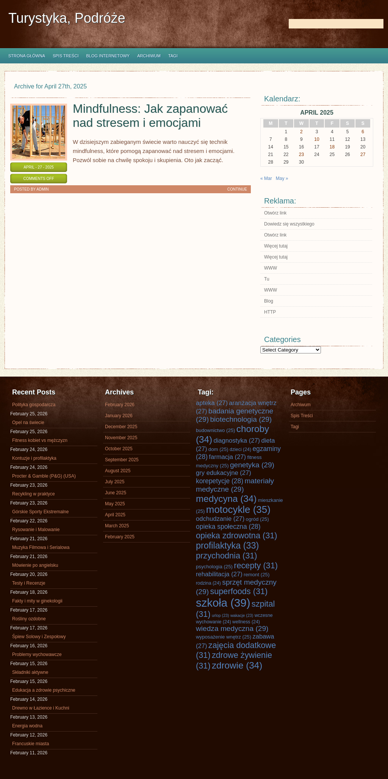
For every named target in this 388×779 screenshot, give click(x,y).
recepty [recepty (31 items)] (256, 565)
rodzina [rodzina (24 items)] (208, 583)
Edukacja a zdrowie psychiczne (43, 690)
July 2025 (114, 481)
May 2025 (115, 503)
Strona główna (26, 56)
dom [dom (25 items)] (218, 449)
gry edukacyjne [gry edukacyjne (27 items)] (223, 472)
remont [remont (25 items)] (256, 574)
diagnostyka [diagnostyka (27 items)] (236, 440)
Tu (266, 279)
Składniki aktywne (30, 672)
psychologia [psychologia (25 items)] (214, 566)
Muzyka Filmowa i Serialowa (40, 547)
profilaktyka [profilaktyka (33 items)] (227, 545)
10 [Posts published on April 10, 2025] (316, 139)
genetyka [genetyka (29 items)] (252, 465)
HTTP (270, 312)
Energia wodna (27, 726)
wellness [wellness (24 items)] (246, 621)
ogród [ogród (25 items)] (257, 519)
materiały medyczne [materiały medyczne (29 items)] (235, 485)
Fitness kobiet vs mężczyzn (39, 440)
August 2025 (117, 470)
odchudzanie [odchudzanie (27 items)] (220, 518)
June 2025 (115, 492)
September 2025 (122, 459)
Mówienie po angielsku (35, 565)
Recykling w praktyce (33, 494)
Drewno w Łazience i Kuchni (40, 708)
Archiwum (149, 56)
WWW (270, 268)
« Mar (266, 178)
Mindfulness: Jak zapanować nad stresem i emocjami (150, 115)
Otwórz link (275, 213)
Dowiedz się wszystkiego (289, 224)
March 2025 (117, 525)
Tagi (173, 56)
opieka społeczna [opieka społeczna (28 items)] (228, 526)
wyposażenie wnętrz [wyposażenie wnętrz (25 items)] (223, 637)
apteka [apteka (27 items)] (212, 403)
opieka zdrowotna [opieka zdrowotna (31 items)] (236, 535)
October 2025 (119, 448)
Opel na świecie (28, 422)
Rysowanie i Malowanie (35, 529)
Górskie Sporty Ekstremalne (40, 511)
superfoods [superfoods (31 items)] (239, 591)
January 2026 (119, 415)
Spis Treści (65, 56)
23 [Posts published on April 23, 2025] (301, 154)
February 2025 (120, 536)
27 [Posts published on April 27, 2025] (362, 154)
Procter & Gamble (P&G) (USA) (44, 476)
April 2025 (115, 514)
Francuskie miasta (30, 743)
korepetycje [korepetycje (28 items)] (219, 481)
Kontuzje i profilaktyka (34, 458)
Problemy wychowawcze (37, 654)
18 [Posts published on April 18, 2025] (332, 147)
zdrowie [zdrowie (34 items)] (237, 665)
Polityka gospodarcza (33, 404)
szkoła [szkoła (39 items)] (223, 602)
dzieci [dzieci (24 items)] (240, 449)
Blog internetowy (108, 56)
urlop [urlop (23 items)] (220, 615)
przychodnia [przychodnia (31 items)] (226, 555)
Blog (268, 301)
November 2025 (121, 437)
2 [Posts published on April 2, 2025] (301, 131)
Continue (237, 189)
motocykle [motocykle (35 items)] (238, 509)
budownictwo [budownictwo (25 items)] (215, 430)
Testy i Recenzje (28, 583)
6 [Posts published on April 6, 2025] (362, 131)
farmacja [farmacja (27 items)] (227, 456)
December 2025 (121, 426)
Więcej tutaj (276, 246)
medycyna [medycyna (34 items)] (226, 499)
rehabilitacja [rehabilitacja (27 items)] (219, 574)
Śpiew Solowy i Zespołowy (39, 636)
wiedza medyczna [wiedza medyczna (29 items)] (232, 628)
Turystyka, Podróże (66, 18)
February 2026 (120, 404)
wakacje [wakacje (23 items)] (241, 615)
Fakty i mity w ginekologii (37, 601)
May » (282, 178)
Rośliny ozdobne (29, 618)
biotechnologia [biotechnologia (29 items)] (241, 419)
